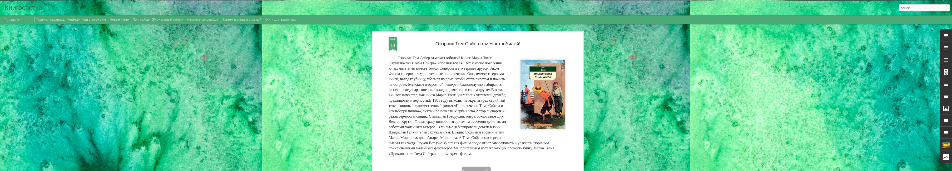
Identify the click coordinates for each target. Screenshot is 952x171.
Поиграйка (141, 19)
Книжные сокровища (202, 19)
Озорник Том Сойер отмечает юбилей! (478, 43)
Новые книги (119, 19)
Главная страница (51, 19)
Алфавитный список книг (87, 19)
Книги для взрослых (280, 19)
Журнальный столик (167, 19)
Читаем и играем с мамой (242, 19)
